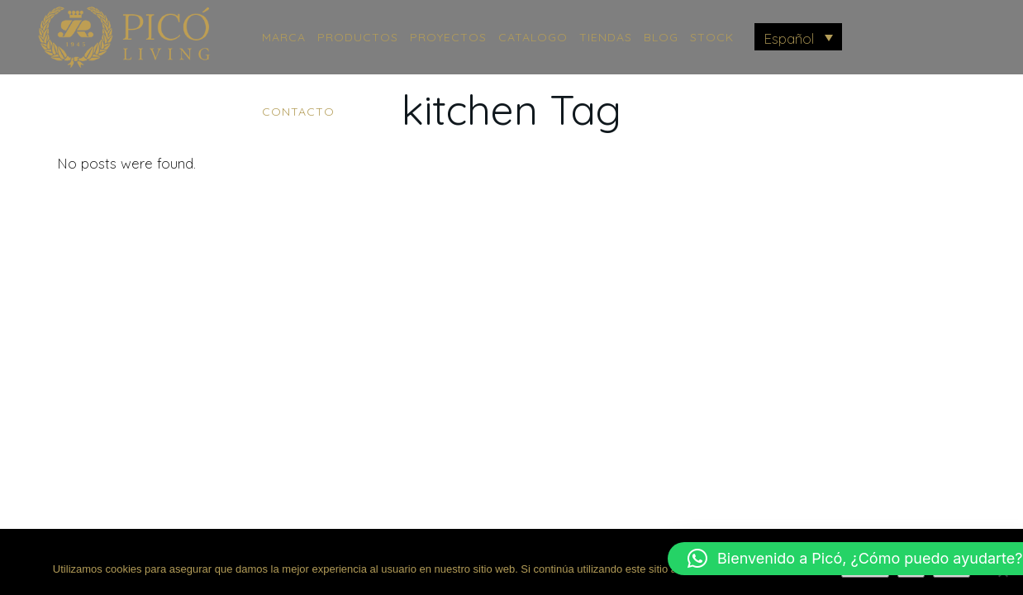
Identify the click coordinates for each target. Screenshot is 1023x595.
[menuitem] (798, 36)
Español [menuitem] (789, 38)
